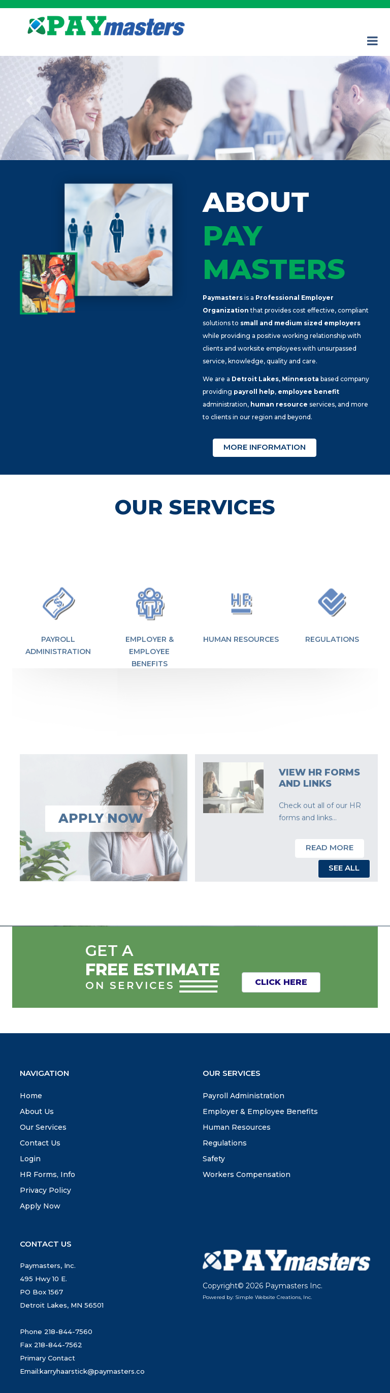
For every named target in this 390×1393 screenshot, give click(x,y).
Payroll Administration (58, 672)
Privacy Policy (45, 1190)
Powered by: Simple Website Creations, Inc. (257, 1297)
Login (30, 1158)
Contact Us (40, 1143)
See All (344, 868)
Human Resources (241, 665)
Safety (214, 1158)
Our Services (43, 1127)
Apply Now (40, 1206)
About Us (37, 1111)
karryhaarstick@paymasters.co (92, 1371)
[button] (29, 100)
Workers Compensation (246, 1174)
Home (31, 1095)
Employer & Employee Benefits (149, 678)
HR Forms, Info (47, 1174)
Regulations (332, 665)
